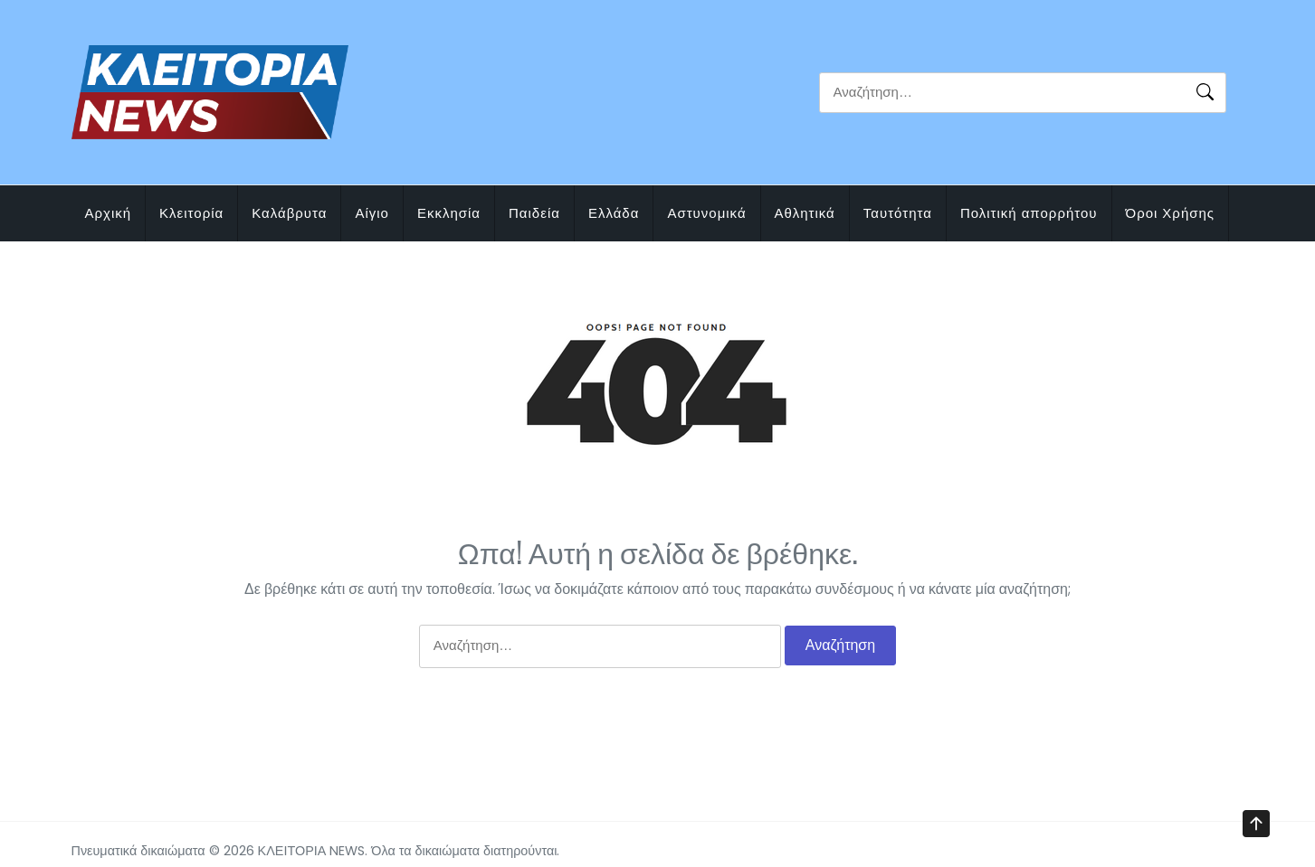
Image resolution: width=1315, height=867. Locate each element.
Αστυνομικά (706, 212)
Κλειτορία (191, 212)
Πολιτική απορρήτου (1029, 212)
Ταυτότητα (897, 212)
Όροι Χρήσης (1170, 212)
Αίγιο (372, 212)
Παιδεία (534, 212)
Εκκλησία (449, 212)
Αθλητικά (805, 212)
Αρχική (108, 212)
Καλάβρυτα (289, 212)
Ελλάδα (613, 212)
